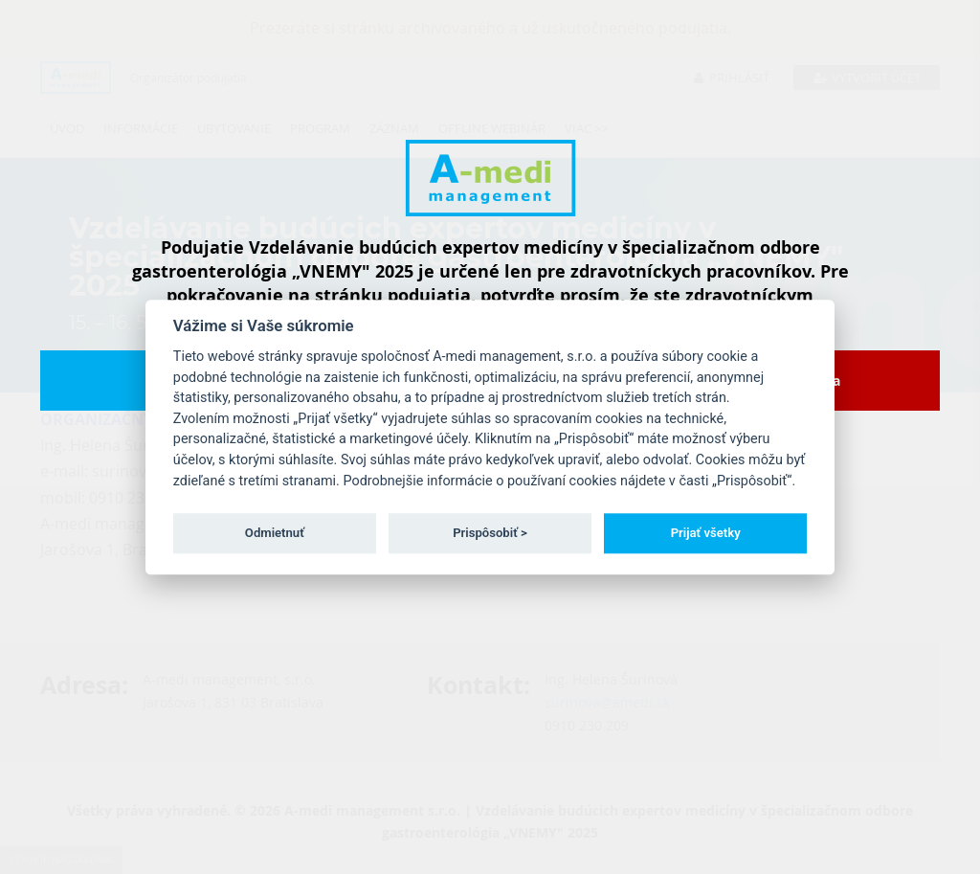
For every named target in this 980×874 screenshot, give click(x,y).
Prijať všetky (706, 533)
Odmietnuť (274, 533)
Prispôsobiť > (490, 533)
